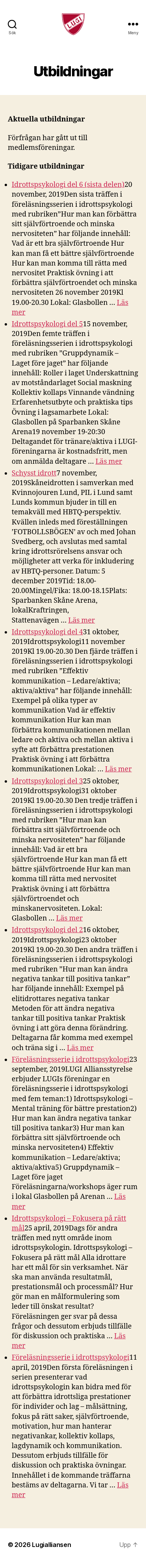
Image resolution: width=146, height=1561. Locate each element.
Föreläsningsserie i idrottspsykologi (70, 1059)
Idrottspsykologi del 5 (47, 324)
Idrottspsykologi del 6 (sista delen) (68, 184)
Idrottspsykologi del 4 (47, 632)
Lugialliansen (51, 1545)
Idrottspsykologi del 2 (47, 930)
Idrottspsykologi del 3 (47, 781)
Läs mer (108, 461)
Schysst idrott (34, 473)
